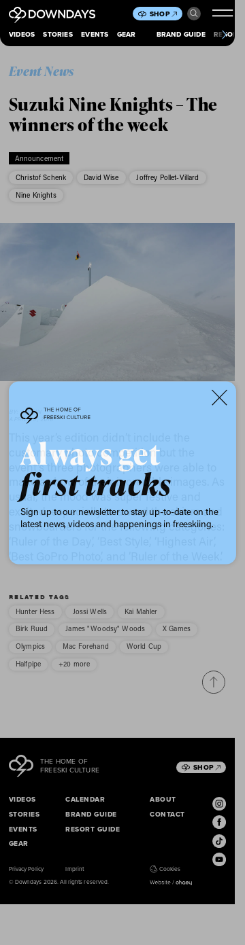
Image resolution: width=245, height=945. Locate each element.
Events (94, 34)
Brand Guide (181, 34)
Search (194, 14)
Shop (163, 14)
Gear (126, 34)
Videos (22, 34)
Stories (57, 34)
